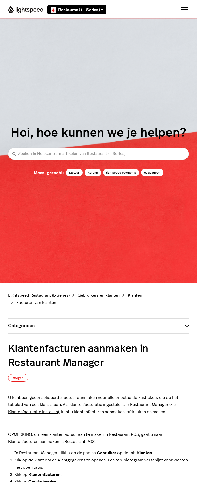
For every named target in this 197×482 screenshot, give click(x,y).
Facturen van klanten (36, 302)
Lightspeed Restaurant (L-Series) (39, 295)
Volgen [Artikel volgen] (18, 378)
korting (93, 172)
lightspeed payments (121, 172)
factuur (74, 172)
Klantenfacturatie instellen (33, 412)
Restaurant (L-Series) (77, 10)
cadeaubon (152, 172)
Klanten (135, 295)
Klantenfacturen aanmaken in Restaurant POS (51, 442)
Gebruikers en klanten (99, 295)
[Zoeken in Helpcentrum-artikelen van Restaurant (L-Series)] (98, 154)
